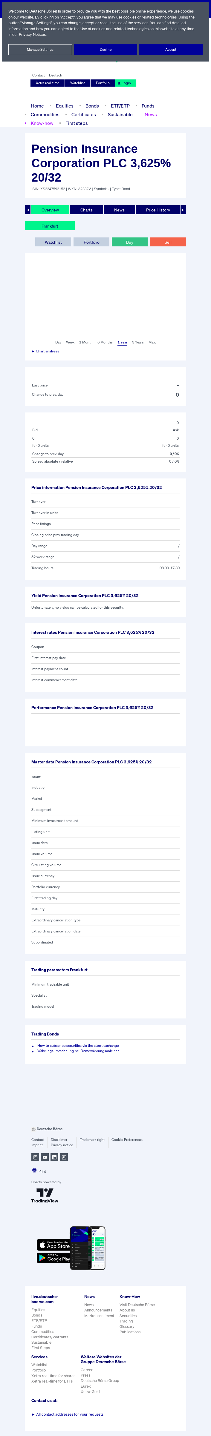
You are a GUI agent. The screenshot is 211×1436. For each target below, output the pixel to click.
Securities (128, 1316)
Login (123, 83)
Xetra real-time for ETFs (52, 1381)
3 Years (138, 342)
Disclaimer (59, 1140)
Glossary (127, 1326)
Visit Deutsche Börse (137, 1304)
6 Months (104, 342)
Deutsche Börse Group (100, 1385)
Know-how (42, 122)
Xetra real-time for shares (53, 1376)
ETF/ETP (120, 105)
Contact (38, 75)
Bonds (91, 105)
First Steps (40, 1348)
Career (87, 1375)
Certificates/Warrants (49, 1337)
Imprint (36, 1145)
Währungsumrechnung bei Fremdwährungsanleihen (78, 1051)
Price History (158, 209)
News (149, 114)
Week (70, 342)
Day (58, 342)
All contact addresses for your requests (67, 1419)
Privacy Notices (48, 34)
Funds (148, 105)
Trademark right (92, 1140)
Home (37, 105)
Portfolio (102, 83)
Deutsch (55, 75)
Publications (130, 1332)
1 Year (122, 342)
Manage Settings (40, 49)
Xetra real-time (47, 83)
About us (127, 1310)
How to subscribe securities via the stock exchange (77, 1046)
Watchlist (78, 83)
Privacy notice (62, 1145)
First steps (76, 122)
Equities (64, 105)
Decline (105, 49)
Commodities (45, 114)
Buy (129, 242)
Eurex (86, 1391)
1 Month (85, 342)
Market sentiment (99, 1316)
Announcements (98, 1310)
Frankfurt (50, 225)
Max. (152, 342)
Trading (126, 1321)
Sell (167, 242)
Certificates (82, 114)
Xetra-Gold (90, 1396)
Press (86, 1380)
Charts (86, 209)
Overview (50, 209)
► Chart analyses (45, 351)
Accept (170, 49)
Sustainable (119, 114)
